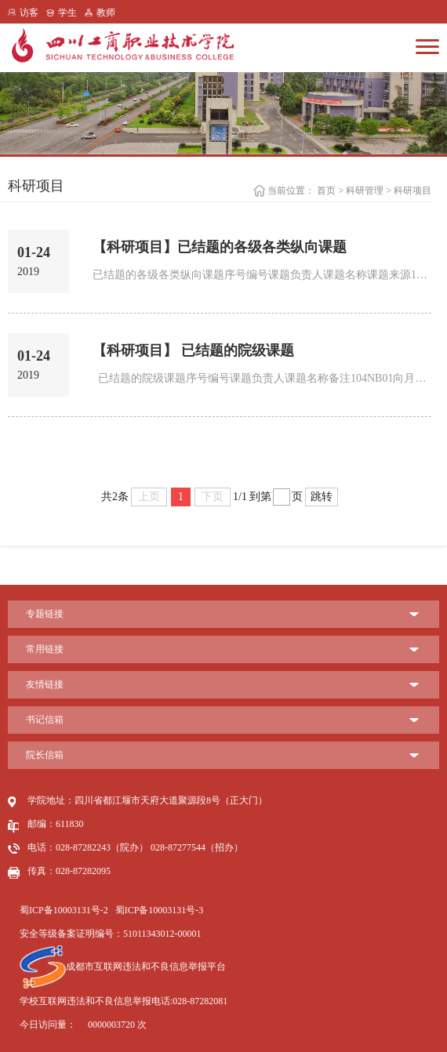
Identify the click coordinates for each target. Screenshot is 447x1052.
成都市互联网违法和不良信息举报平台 (123, 966)
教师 (105, 12)
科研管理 (364, 190)
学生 (67, 12)
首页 (326, 190)
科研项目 (412, 190)
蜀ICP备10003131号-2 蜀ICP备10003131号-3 (111, 910)
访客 (29, 12)
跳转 (322, 496)
